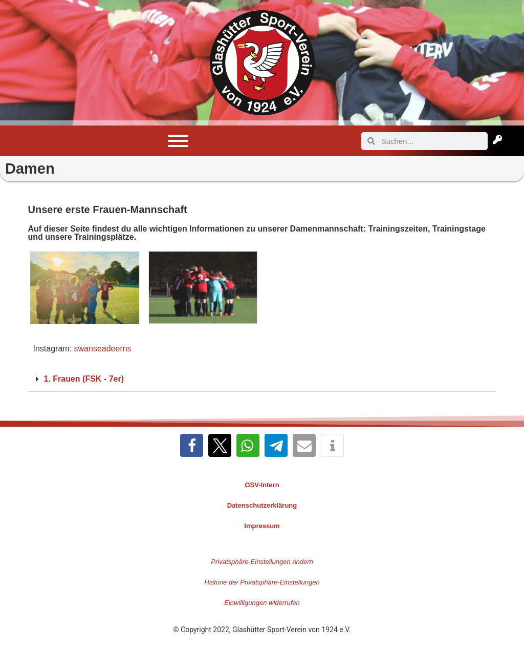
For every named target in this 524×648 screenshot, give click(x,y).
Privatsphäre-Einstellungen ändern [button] (262, 562)
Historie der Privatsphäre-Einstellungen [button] (261, 582)
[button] (262, 379)
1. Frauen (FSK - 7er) (84, 378)
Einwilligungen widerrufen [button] (261, 603)
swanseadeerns (103, 348)
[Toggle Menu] (178, 141)
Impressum (261, 526)
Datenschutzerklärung (262, 505)
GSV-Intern (262, 485)
